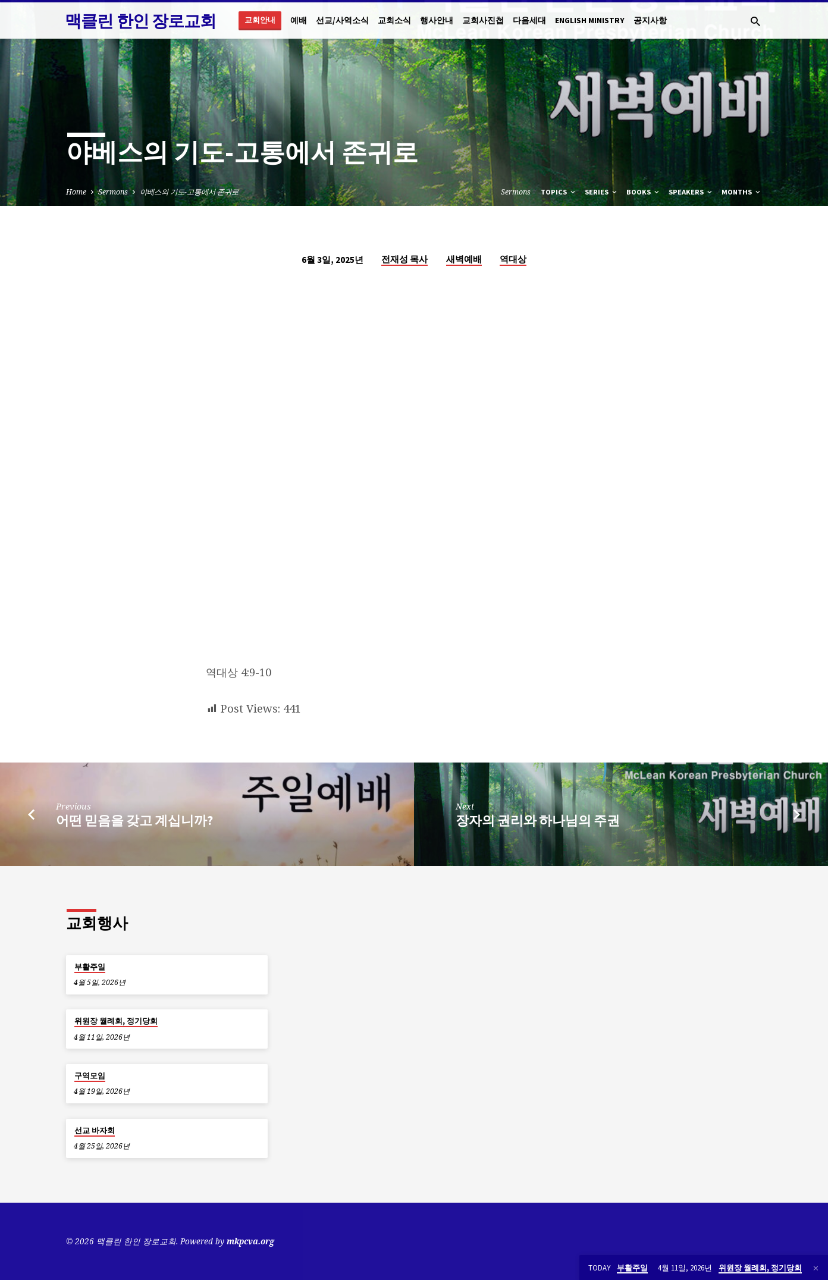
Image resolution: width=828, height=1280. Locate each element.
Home (76, 192)
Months (742, 191)
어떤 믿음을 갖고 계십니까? (134, 820)
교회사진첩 (483, 20)
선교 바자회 (94, 1130)
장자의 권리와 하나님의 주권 (538, 820)
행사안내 (436, 20)
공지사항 (650, 20)
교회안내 (259, 20)
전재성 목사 (404, 259)
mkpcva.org (250, 1241)
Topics (559, 191)
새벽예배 (464, 259)
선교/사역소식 (342, 20)
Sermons (113, 192)
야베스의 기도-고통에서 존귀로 (189, 192)
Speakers (691, 191)
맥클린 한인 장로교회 (140, 21)
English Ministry (590, 20)
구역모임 (89, 1076)
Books (643, 191)
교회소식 (394, 20)
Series (602, 191)
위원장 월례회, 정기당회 (116, 1021)
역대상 (513, 259)
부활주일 (89, 967)
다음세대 (529, 20)
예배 (298, 20)
